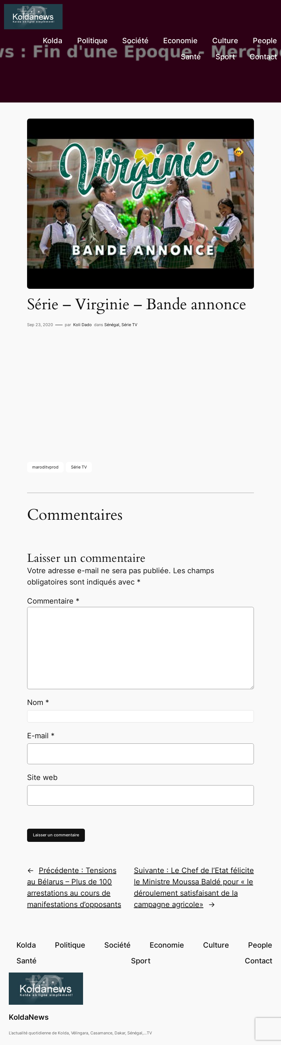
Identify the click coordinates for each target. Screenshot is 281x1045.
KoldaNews (29, 1017)
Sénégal (111, 324)
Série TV (129, 324)
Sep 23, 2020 (40, 324)
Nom (38, 702)
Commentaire (53, 601)
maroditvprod (45, 467)
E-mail (41, 735)
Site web (42, 777)
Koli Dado (82, 324)
